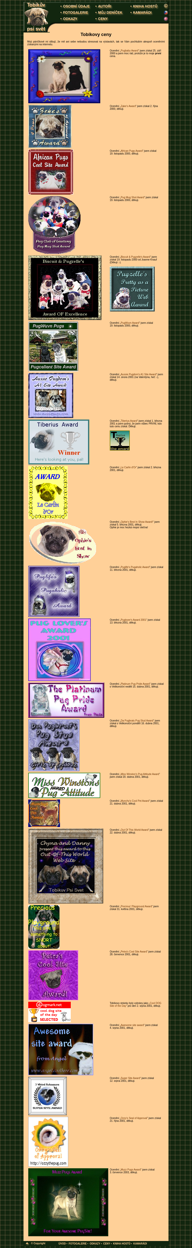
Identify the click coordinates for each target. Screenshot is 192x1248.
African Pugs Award (131, 151)
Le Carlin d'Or (128, 467)
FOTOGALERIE (78, 1243)
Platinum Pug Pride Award (135, 683)
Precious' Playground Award (136, 906)
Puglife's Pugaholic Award (135, 567)
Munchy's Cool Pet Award (135, 801)
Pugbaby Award (129, 50)
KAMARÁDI (140, 1243)
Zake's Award (128, 106)
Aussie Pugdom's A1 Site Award (138, 374)
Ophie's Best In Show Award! (137, 521)
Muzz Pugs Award (131, 1169)
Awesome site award (132, 1025)
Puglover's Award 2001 (133, 619)
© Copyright (38, 1243)
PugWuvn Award (130, 323)
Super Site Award (130, 1078)
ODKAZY (95, 1243)
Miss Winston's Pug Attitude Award (140, 774)
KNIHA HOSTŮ (121, 1243)
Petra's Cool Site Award (134, 951)
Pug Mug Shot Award (132, 197)
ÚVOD (62, 1243)
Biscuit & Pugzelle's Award (135, 257)
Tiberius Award (129, 421)
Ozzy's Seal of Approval (134, 1118)
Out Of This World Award (134, 829)
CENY (106, 1243)
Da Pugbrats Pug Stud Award (137, 720)
